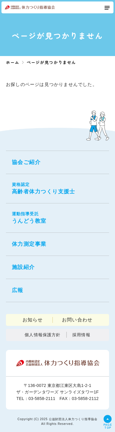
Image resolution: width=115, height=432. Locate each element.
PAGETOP (107, 425)
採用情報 (81, 334)
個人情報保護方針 (42, 334)
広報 (17, 290)
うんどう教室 (57, 217)
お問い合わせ (77, 319)
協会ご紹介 (26, 162)
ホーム (12, 62)
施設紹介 (23, 267)
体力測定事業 (29, 244)
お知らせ (33, 319)
